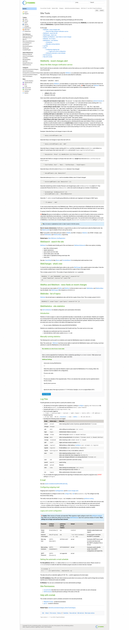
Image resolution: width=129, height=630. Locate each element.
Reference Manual (27, 54)
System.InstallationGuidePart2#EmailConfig (56, 483)
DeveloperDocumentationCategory (31, 72)
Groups (25, 21)
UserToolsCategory (27, 76)
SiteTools (83, 8)
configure (81, 405)
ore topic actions (89, 613)
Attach (101, 10)
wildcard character (98, 101)
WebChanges (77, 267)
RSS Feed (26, 29)
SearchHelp (48, 260)
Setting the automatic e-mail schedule (55, 53)
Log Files (45, 46)
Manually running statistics (53, 44)
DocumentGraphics (27, 46)
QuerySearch (26, 44)
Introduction (49, 42)
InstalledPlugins (27, 49)
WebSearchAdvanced (79, 245)
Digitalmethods (27, 82)
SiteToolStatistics (47, 309)
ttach (47, 613)
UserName (78, 445)
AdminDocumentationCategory (72, 8)
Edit (97, 10)
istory (59, 613)
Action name (53, 421)
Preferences (27, 31)
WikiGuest (96, 85)
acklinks (66, 613)
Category (61, 8)
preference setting (89, 498)
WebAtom (84, 232)
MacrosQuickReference (29, 41)
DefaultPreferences (27, 63)
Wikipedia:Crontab (48, 601)
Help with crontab (47, 56)
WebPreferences (27, 64)
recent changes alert (73, 490)
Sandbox (26, 91)
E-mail (44, 47)
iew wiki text (72, 613)
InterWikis (25, 57)
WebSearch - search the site (50, 33)
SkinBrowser (26, 48)
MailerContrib (45, 230)
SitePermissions (48, 591)
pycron (45, 603)
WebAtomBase (57, 234)
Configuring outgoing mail (52, 49)
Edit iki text (80, 613)
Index (25, 22)
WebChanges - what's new (50, 35)
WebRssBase (48, 234)
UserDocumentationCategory (30, 74)
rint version (53, 613)
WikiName (68, 73)
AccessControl (47, 590)
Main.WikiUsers (52, 238)
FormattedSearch (66, 260)
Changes (26, 26)
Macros (58, 260)
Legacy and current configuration (57, 51)
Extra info (61, 421)
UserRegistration (61, 238)
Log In (25, 12)
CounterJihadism (28, 81)
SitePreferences (74, 517)
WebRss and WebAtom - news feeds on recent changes (57, 37)
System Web (55, 8)
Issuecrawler (27, 87)
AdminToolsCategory (70, 607)
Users (25, 19)
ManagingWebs (27, 59)
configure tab (69, 493)
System (24, 8)
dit (43, 613)
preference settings (97, 515)
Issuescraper (27, 89)
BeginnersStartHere (28, 36)
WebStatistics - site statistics (50, 40)
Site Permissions (47, 55)
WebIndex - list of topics (49, 38)
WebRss (69, 232)
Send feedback (48, 627)
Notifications (27, 28)
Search (25, 24)
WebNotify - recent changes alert (51, 29)
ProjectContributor (97, 8)
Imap (25, 86)
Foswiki (48, 8)
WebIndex (42, 297)
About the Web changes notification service (57, 31)
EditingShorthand (27, 37)
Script (45, 421)
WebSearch (43, 245)
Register (26, 13)
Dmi (24, 84)
